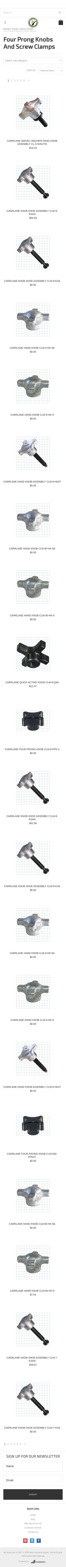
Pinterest (25, 1540)
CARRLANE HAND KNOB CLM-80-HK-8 (32, 1290)
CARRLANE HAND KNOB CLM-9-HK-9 (32, 414)
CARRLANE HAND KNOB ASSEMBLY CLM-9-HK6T (32, 481)
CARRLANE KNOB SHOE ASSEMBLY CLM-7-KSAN (32, 1359)
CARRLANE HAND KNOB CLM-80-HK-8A (32, 1223)
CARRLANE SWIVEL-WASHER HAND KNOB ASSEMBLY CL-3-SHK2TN (32, 142)
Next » (29, 81)
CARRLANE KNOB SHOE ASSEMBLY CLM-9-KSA (32, 281)
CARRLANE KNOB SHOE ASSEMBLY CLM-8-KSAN (32, 818)
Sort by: (31, 70)
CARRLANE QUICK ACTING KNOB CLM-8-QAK (32, 682)
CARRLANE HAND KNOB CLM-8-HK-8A (32, 953)
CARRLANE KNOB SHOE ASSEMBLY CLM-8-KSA (32, 886)
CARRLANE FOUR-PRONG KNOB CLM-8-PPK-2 (32, 749)
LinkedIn (32, 1540)
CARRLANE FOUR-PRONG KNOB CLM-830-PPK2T (32, 1155)
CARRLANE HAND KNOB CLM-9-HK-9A (32, 347)
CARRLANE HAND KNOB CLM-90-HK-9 (32, 615)
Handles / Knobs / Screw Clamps (18, 29)
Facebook (39, 1540)
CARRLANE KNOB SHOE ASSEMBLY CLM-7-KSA (32, 1427)
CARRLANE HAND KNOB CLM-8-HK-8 (32, 1020)
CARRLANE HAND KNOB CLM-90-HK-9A (32, 548)
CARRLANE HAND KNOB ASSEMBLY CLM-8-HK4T (32, 1087)
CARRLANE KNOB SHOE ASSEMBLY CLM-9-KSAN (32, 212)
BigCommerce (39, 1561)
